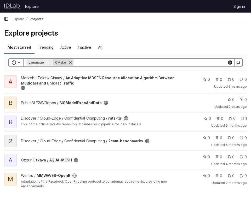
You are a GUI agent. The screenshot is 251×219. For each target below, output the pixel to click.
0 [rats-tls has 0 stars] (207, 118)
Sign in (239, 6)
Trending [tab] (46, 47)
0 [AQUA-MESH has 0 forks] (218, 157)
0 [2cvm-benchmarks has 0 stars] (206, 138)
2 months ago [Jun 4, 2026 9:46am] (236, 183)
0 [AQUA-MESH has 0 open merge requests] (231, 157)
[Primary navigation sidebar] (6, 19)
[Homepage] (12, 6)
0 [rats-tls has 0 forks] (219, 118)
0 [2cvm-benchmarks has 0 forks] (218, 138)
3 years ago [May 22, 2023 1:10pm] (238, 86)
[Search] (150, 62)
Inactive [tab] (84, 47)
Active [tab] (65, 47)
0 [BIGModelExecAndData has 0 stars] (231, 99)
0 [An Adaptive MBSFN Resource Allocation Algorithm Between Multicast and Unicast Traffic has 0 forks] (218, 79)
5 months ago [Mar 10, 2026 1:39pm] (236, 145)
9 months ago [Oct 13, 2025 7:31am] (236, 125)
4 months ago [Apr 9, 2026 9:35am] (236, 164)
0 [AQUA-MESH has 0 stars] (206, 157)
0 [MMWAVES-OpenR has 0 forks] (218, 175)
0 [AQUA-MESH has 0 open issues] (243, 157)
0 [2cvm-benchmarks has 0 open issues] (243, 138)
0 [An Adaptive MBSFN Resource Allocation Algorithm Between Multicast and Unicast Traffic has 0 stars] (206, 79)
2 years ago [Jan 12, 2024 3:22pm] (238, 107)
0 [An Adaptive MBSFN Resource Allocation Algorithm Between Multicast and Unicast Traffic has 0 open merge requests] (231, 79)
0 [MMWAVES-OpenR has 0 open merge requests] (231, 175)
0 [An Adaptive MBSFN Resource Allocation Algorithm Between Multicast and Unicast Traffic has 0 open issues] (243, 79)
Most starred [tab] (19, 47)
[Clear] (230, 62)
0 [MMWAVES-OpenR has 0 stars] (206, 175)
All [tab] (100, 47)
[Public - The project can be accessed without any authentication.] (23, 88)
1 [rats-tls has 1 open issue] (244, 118)
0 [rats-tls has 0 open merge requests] (232, 118)
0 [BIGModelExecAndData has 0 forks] (243, 99)
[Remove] (70, 62)
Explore (32, 6)
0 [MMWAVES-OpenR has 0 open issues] (243, 175)
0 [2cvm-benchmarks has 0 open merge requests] (231, 138)
